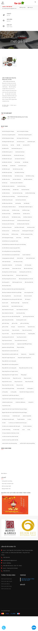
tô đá (28, 429)
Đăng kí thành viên (6, 488)
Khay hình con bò (17, 378)
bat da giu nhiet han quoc (23, 138)
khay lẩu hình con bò (7, 381)
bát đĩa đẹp (4, 165)
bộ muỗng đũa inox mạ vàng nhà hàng (11, 251)
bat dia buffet (26, 145)
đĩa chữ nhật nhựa (28, 268)
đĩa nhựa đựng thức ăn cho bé (26, 278)
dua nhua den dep (20, 313)
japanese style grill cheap (8, 347)
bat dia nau (4, 182)
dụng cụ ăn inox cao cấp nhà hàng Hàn (11, 316)
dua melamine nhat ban (22, 309)
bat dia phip (18, 203)
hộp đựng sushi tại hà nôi (8, 337)
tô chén (4, 422)
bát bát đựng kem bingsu (8, 138)
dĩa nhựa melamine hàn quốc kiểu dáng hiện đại (13, 289)
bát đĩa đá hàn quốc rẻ (7, 151)
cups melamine (5, 268)
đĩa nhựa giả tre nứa (17, 282)
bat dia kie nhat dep (19, 172)
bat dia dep (17, 162)
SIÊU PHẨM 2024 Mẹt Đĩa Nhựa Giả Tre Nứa (9, 78)
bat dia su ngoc (5, 210)
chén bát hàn (20, 258)
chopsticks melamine (7, 265)
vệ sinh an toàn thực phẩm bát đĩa (10, 439)
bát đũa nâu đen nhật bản (23, 223)
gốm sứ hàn (14, 323)
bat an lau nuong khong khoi (8, 134)
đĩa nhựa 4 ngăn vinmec (22, 275)
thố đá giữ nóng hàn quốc (8, 419)
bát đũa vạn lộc (15, 230)
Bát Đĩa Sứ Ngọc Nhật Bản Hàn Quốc (28, 579)
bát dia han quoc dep (18, 169)
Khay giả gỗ (23, 374)
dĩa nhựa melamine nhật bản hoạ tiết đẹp (11, 292)
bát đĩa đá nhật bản (6, 155)
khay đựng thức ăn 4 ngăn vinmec (10, 374)
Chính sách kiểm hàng (6, 586)
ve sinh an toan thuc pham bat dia (10, 436)
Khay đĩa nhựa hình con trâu (25, 367)
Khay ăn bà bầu (20, 347)
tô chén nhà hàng (6, 429)
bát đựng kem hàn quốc (27, 230)
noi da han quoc (6, 415)
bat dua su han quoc (7, 227)
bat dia (12, 145)
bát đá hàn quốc (31, 141)
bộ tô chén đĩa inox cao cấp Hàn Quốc (11, 254)
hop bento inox (21, 326)
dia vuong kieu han (28, 292)
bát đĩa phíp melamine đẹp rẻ (25, 206)
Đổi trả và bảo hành (6, 486)
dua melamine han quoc (17, 306)
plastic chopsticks (27, 415)
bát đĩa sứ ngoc (15, 210)
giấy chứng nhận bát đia (7, 319)
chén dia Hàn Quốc (30, 258)
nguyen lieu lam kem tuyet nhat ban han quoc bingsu (14, 409)
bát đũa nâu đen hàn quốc (23, 220)
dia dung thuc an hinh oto (25, 271)
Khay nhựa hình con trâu (8, 385)
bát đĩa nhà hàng (6, 189)
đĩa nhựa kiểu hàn (29, 282)
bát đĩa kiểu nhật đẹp (7, 175)
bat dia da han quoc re (17, 148)
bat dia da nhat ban (20, 151)
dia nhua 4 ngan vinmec (7, 275)
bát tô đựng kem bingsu (7, 237)
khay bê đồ (31, 354)
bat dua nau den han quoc (8, 220)
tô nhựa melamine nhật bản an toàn (10, 433)
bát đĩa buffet (5, 148)
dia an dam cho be (16, 268)
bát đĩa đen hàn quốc (7, 158)
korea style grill (20, 388)
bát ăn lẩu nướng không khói (25, 134)
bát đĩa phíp (26, 203)
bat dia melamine (17, 179)
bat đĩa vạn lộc (5, 217)
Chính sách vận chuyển (6, 581)
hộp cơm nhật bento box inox (18, 333)
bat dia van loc (26, 213)
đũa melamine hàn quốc (8, 309)
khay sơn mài (19, 385)
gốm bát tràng (5, 323)
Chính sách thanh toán (6, 578)
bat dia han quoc (22, 165)
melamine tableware (20, 402)
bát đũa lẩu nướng (16, 217)
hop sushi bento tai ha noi (21, 340)
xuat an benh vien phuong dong (9, 443)
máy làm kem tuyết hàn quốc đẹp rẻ (10, 395)
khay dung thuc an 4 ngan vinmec (10, 371)
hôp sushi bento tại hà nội (8, 343)
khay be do (23, 354)
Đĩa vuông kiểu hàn (6, 295)
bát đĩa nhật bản (6, 193)
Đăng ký (30, 7)
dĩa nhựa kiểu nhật (6, 285)
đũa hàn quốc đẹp (15, 302)
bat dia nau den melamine (16, 182)
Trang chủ (14, 38)
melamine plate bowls (7, 402)
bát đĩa (18, 145)
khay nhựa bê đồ (29, 381)
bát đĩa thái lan (16, 213)
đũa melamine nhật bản (7, 313)
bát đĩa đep (25, 162)
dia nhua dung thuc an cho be (9, 278)
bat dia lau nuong (19, 175)
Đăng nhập (23, 7)
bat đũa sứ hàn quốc (19, 227)
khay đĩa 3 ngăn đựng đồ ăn (24, 357)
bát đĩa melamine (28, 179)
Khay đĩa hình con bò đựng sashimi (10, 364)
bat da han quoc (21, 141)
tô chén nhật (16, 429)
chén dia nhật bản (6, 261)
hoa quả (13, 326)
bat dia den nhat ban (20, 158)
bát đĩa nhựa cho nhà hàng (8, 196)
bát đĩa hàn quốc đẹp (7, 172)
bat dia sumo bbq (6, 213)
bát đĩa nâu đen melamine (8, 186)
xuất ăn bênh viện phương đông (27, 443)
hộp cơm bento (15, 330)
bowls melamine (26, 254)
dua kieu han (25, 302)
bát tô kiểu (26, 237)
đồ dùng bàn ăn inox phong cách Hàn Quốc (12, 299)
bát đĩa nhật (16, 189)
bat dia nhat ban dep (17, 193)
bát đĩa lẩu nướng (30, 175)
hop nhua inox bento (21, 337)
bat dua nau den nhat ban (8, 223)
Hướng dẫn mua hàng (7, 481)
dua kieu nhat (5, 306)
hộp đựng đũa (31, 333)
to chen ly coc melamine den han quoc (18, 422)
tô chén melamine (27, 426)
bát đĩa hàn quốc (6, 169)
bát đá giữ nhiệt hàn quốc (8, 141)
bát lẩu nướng (15, 234)
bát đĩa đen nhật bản (7, 162)
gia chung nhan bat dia (28, 316)
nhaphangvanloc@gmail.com (9, 8)
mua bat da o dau (6, 405)
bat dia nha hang (21, 186)
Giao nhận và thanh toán (7, 483)
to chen (29, 419)
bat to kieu (18, 237)
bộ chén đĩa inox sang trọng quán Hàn (11, 247)
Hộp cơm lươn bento (27, 330)
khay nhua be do (18, 381)
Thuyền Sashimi (21, 419)
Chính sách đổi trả (5, 583)
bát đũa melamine (27, 217)
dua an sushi (5, 302)
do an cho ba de (17, 295)
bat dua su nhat (31, 227)
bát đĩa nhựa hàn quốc (7, 199)
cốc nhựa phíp (28, 265)
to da (23, 429)
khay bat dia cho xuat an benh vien (10, 350)
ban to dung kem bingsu (22, 131)
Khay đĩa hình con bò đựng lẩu (9, 361)
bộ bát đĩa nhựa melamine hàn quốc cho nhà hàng (14, 244)
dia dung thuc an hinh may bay (9, 271)
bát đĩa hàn (13, 165)
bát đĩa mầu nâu (6, 179)
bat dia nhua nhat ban (21, 199)
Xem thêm (4, 473)
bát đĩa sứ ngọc (26, 210)
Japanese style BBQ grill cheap (24, 343)
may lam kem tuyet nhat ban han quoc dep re (13, 398)
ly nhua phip (5, 391)
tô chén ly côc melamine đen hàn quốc (11, 426)
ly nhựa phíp (13, 391)
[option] (10, 528)
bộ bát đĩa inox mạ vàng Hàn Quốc (10, 241)
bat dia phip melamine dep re (9, 206)
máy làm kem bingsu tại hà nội (26, 391)
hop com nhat (5, 333)
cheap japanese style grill (8, 258)
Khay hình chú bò (6, 378)
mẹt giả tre (30, 402)
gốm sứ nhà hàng (24, 323)
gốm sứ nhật (5, 326)
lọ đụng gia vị (30, 388)
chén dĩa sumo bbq (17, 261)
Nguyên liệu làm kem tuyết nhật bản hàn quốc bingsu (14, 412)
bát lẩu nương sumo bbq (27, 234)
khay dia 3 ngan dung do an (8, 357)
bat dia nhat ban (25, 189)
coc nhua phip (18, 265)
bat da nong (5, 145)
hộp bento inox (31, 326)
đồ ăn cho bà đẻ (28, 295)
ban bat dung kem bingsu (8, 131)
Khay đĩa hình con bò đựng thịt (9, 367)
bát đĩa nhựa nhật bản (7, 203)
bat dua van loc (5, 230)
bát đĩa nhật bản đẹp (30, 193)
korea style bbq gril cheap (8, 388)
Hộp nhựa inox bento (7, 340)
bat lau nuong (5, 234)
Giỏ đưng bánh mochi (21, 319)
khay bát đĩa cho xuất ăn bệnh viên (10, 354)
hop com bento (5, 330)
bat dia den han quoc (19, 155)
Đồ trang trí (27, 299)
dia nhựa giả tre (5, 282)
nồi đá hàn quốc (16, 415)
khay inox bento (27, 378)
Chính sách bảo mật (6, 588)
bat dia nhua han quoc (23, 196)
